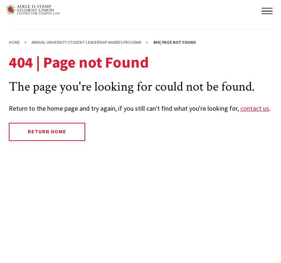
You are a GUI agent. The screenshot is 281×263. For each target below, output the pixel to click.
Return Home (47, 131)
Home (14, 42)
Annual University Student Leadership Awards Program (86, 42)
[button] (267, 11)
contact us (254, 108)
